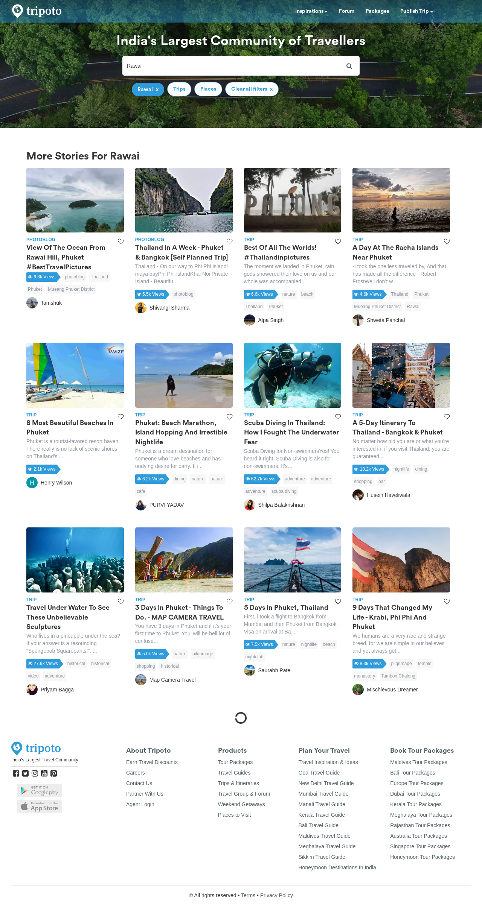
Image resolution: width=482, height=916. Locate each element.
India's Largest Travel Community (44, 760)
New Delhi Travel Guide (326, 783)
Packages (377, 11)
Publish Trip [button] (416, 11)
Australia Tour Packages (418, 836)
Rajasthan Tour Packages (420, 825)
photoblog (75, 277)
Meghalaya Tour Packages (421, 815)
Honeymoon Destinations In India (337, 867)
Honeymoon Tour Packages (422, 857)
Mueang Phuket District (71, 289)
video (33, 676)
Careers (135, 773)
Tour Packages (235, 762)
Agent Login (140, 804)
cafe (141, 491)
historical (76, 663)
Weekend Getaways (241, 804)
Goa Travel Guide (319, 773)
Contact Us (139, 783)
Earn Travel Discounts (152, 762)
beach (307, 294)
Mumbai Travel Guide (324, 794)
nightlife (401, 469)
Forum (346, 11)
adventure (295, 479)
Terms (248, 895)
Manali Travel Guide (322, 804)
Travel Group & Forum (244, 794)
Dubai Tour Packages (415, 794)
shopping (363, 481)
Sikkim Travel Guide (322, 857)
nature (288, 294)
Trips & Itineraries (238, 783)
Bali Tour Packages (412, 773)
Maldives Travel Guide (325, 836)
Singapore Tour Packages (420, 846)
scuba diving (284, 491)
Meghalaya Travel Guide (327, 846)
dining (180, 479)
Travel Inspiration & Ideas (328, 762)
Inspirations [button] (311, 11)
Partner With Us (144, 794)
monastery (364, 676)
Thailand (99, 277)
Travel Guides (234, 773)
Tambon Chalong (398, 676)
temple (425, 663)
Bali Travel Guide (319, 825)
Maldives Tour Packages (418, 762)
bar (381, 481)
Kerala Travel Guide (322, 815)
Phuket (35, 289)
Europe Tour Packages (416, 783)
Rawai (413, 306)
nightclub (255, 656)
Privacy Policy (276, 895)
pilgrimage (202, 653)
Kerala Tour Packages (416, 804)
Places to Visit (234, 815)
